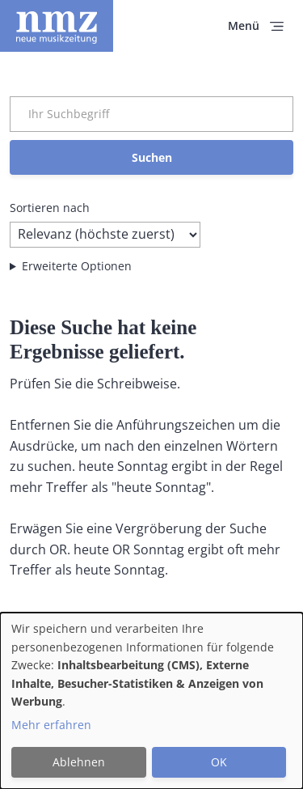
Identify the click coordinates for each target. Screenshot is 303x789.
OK (219, 762)
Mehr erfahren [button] (51, 724)
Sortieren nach (50, 207)
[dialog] (151, 701)
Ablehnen (79, 762)
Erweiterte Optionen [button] (77, 266)
